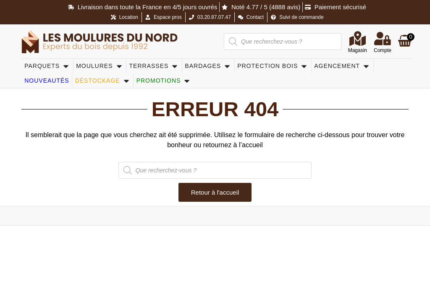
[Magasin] (357, 38)
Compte (382, 50)
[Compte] (382, 38)
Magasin (357, 50)
